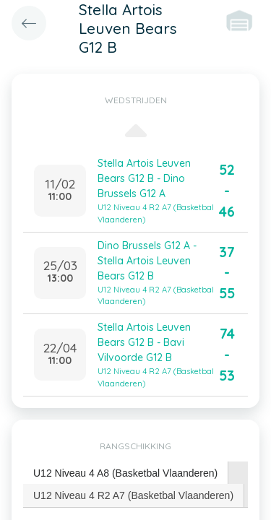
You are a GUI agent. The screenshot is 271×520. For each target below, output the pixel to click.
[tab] (125, 473)
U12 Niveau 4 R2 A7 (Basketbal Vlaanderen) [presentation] (133, 495)
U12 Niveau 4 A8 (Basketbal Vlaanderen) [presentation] (125, 473)
